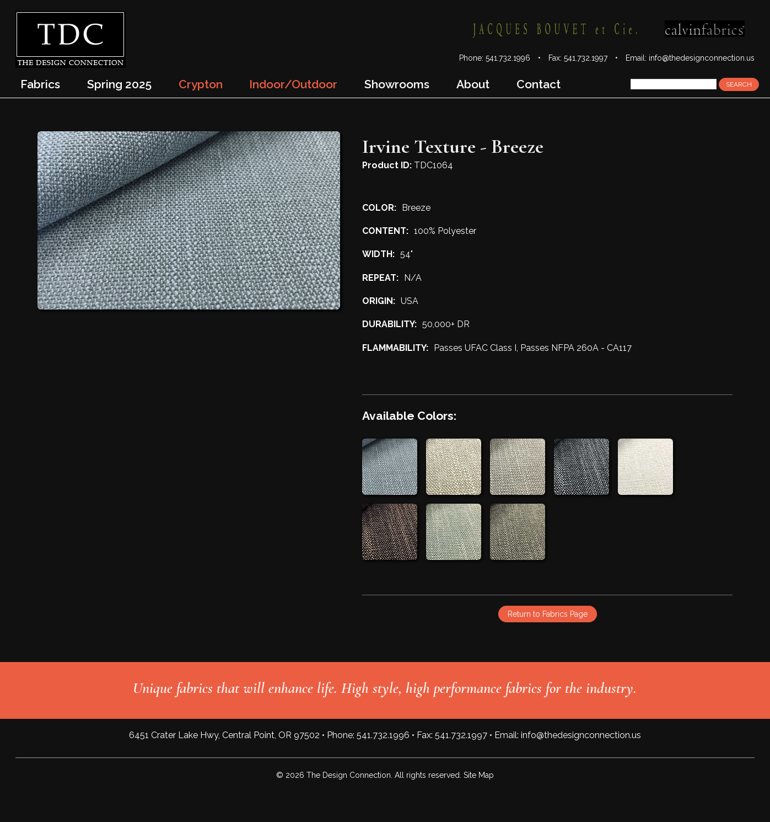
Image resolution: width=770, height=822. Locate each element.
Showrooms (396, 84)
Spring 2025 (119, 84)
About (472, 84)
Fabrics (40, 84)
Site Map (479, 775)
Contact (538, 84)
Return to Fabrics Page (548, 614)
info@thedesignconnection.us (702, 58)
